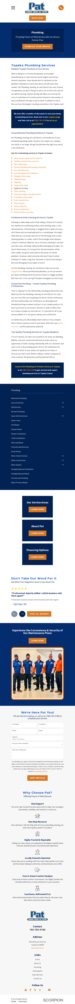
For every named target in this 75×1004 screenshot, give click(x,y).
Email (40, 731)
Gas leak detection (21, 170)
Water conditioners (21, 209)
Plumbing (37, 967)
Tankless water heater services (26, 161)
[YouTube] (49, 990)
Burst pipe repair (20, 164)
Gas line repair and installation (26, 173)
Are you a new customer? (20, 743)
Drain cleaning (19, 191)
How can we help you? (19, 750)
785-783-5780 (37, 929)
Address (15, 737)
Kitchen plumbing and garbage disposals (30, 167)
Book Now (37, 18)
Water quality (19, 203)
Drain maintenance (21, 200)
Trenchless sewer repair (23, 197)
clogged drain (16, 271)
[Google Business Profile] (26, 990)
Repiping (17, 182)
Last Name (42, 724)
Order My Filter (37, 975)
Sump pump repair (21, 185)
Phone (14, 731)
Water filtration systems (23, 212)
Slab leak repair (20, 179)
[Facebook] (30, 990)
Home (37, 959)
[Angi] (44, 990)
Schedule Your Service (37, 47)
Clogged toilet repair (22, 176)
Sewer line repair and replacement (27, 194)
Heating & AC (37, 971)
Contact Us (37, 978)
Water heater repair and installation (28, 158)
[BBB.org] (40, 990)
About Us (37, 963)
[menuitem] (37, 398)
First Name (15, 724)
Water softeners (20, 206)
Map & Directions (37, 948)
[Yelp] (35, 990)
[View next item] (22, 614)
